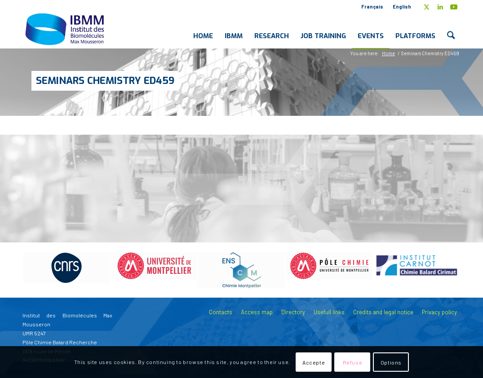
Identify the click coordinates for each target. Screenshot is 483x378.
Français (372, 6)
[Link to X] (426, 6)
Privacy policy (439, 312)
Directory (293, 312)
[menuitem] (372, 6)
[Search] (451, 28)
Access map (257, 312)
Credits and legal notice (383, 312)
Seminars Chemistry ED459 (105, 80)
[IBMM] (65, 28)
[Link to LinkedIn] (440, 6)
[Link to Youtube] (454, 6)
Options (391, 362)
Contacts (220, 312)
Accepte (313, 362)
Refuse (353, 362)
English (402, 6)
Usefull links (329, 312)
